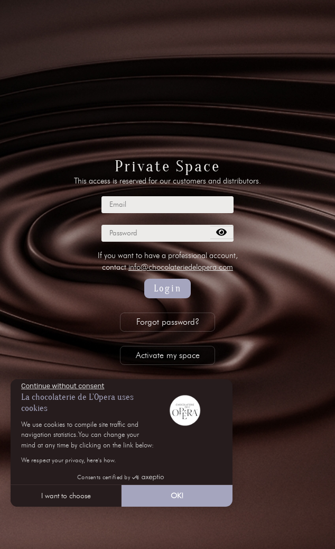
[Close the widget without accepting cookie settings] (62, 386)
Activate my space (168, 355)
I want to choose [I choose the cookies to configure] (66, 495)
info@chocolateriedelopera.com (180, 267)
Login (168, 288)
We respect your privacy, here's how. (68, 460)
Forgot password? (167, 322)
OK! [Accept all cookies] (177, 495)
